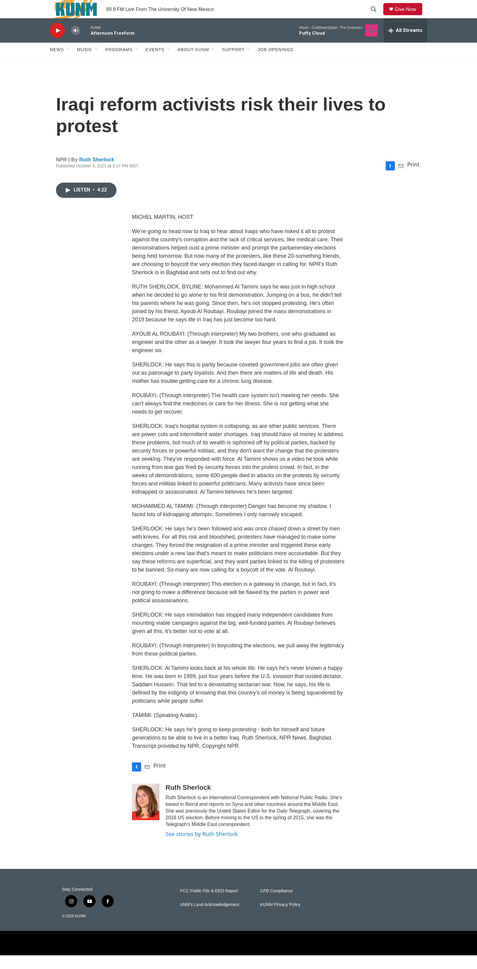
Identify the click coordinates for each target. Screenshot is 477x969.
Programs (119, 63)
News (57, 63)
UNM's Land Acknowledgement (209, 918)
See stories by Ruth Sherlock (201, 847)
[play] (57, 44)
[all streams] (405, 44)
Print (413, 178)
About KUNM (193, 63)
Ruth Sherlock (96, 173)
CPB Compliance (276, 904)
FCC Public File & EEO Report (209, 904)
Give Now (409, 16)
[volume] (76, 44)
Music (84, 63)
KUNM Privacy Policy (280, 918)
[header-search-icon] (375, 16)
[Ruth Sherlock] (145, 815)
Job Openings (275, 63)
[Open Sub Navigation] (68, 63)
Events (155, 63)
